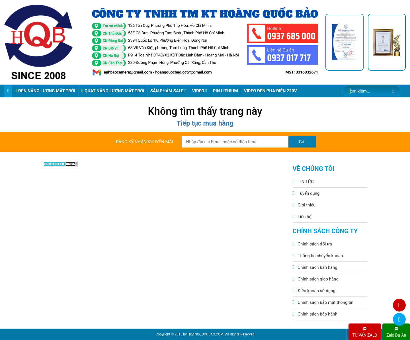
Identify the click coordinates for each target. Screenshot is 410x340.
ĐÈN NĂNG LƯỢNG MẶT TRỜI (45, 90)
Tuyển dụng (309, 193)
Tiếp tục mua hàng (205, 123)
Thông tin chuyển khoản (320, 255)
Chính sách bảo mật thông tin (326, 302)
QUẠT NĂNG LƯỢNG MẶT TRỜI (112, 90)
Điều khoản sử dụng (316, 290)
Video (199, 90)
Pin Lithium (225, 90)
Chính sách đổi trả (315, 244)
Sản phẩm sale (168, 90)
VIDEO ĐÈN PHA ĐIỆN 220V (270, 90)
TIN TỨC (306, 181)
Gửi (302, 141)
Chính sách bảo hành (318, 314)
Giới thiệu (307, 205)
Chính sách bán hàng (317, 267)
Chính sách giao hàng (318, 279)
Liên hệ (304, 216)
